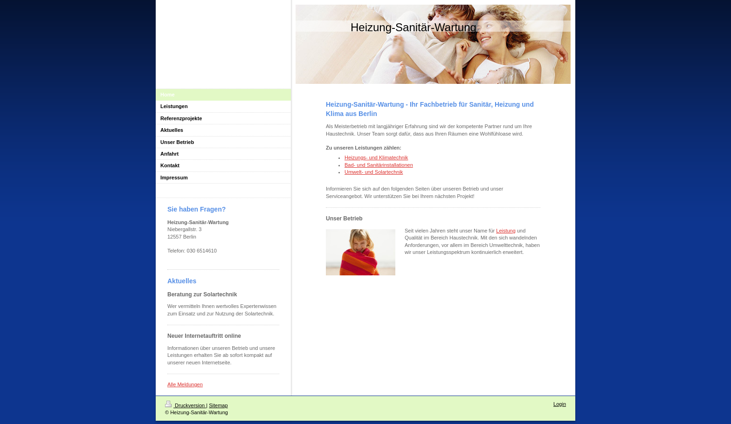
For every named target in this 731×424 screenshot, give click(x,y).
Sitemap (218, 405)
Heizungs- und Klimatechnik (376, 157)
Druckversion (185, 405)
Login (559, 404)
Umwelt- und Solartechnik (374, 172)
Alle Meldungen (185, 384)
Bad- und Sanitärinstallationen (379, 165)
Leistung (506, 230)
